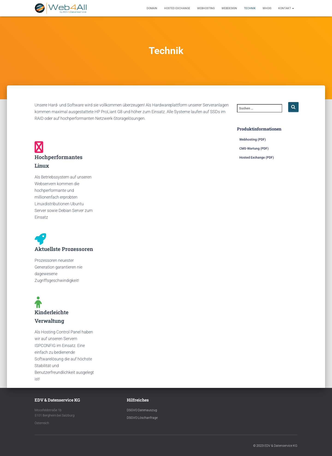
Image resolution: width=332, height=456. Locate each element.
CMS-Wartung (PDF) (254, 148)
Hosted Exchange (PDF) (256, 157)
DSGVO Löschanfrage (142, 418)
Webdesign (229, 8)
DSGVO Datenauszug (142, 410)
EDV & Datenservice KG (280, 445)
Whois (267, 8)
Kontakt (286, 8)
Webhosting (206, 8)
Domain (152, 8)
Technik (250, 8)
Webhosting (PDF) (252, 139)
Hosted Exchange (177, 8)
